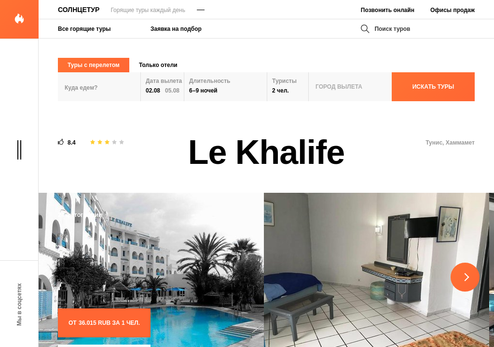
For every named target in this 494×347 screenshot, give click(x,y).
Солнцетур (78, 9)
